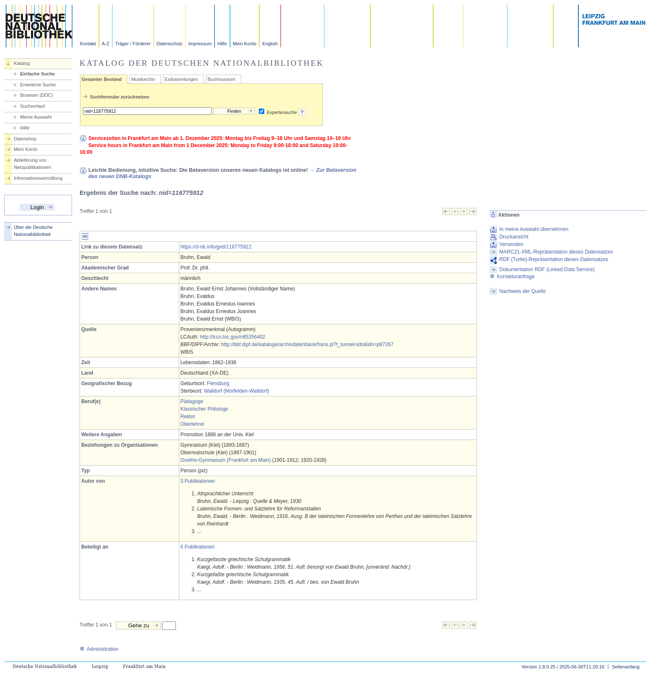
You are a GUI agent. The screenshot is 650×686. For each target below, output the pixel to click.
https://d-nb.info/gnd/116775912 (216, 247)
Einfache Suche (37, 73)
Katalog (22, 63)
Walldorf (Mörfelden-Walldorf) (236, 391)
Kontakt (88, 43)
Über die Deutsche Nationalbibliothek (33, 231)
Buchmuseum (221, 79)
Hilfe (222, 43)
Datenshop (25, 138)
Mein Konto (245, 43)
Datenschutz (170, 43)
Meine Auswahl (36, 116)
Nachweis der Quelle (522, 291)
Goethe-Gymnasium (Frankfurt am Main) (226, 460)
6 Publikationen (198, 547)
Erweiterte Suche (38, 84)
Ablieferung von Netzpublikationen (32, 164)
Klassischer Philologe (204, 409)
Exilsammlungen (181, 79)
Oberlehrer (192, 424)
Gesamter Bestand (101, 79)
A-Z (105, 43)
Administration (99, 649)
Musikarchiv (143, 79)
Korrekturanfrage (512, 277)
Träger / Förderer (133, 43)
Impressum (200, 43)
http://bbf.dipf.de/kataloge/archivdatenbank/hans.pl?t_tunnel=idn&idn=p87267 (307, 344)
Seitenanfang (626, 666)
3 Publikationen (198, 481)
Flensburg (218, 383)
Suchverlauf (32, 106)
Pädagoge (192, 401)
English (270, 43)
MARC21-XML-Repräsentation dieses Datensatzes (556, 252)
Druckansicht (513, 237)
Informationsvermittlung (38, 178)
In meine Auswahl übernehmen (533, 229)
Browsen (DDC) (36, 95)
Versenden (511, 244)
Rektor (188, 416)
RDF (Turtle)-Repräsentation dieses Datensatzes (553, 259)
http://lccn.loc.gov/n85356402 (232, 337)
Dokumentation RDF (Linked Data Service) (546, 269)
